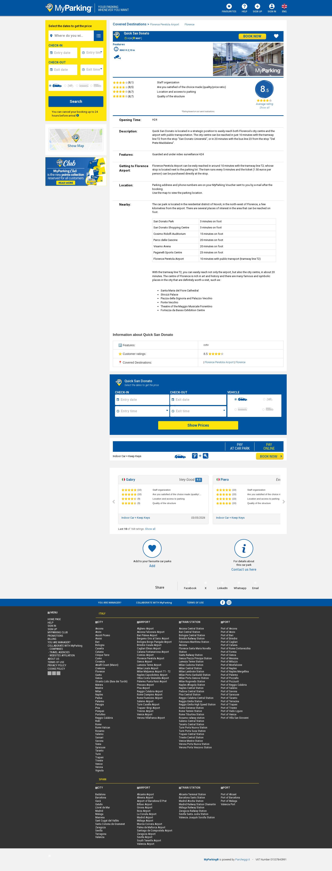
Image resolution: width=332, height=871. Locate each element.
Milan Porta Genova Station (194, 678)
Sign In (272, 11)
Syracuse (100, 747)
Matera (99, 684)
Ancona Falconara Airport (151, 631)
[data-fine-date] (65, 70)
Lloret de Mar (102, 807)
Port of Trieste (229, 707)
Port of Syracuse (230, 694)
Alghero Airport (145, 628)
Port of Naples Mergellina (235, 671)
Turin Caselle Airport (148, 704)
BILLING (52, 638)
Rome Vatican (102, 727)
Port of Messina (229, 658)
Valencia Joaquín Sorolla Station (197, 817)
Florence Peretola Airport (165, 24)
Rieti (97, 721)
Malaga (99, 814)
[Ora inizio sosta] (144, 411)
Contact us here (243, 569)
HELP (244, 8)
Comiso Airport (145, 655)
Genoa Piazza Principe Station (195, 658)
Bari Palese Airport (147, 635)
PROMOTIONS (55, 635)
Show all (150, 528)
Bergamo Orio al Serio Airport (153, 638)
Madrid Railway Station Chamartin (197, 804)
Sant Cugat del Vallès (107, 820)
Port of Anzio (228, 631)
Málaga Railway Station (191, 807)
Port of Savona (229, 691)
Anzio (98, 631)
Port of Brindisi (229, 638)
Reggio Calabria (104, 717)
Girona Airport (144, 807)
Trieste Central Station (191, 737)
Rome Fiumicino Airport (150, 697)
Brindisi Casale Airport (149, 645)
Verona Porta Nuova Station (194, 744)
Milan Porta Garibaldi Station (194, 674)
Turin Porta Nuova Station (193, 727)
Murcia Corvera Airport (149, 824)
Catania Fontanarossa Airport (153, 651)
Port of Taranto (229, 697)
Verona (99, 767)
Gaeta (98, 674)
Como (98, 658)
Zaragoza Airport (146, 833)
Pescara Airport (145, 684)
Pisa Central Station (190, 694)
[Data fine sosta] (200, 399)
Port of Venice (228, 714)
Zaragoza (100, 827)
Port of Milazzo (229, 661)
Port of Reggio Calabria (234, 684)
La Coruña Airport (146, 814)
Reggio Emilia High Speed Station (197, 704)
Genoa (98, 678)
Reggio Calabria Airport (150, 691)
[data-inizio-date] (65, 53)
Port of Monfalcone (231, 664)
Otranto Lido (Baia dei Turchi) (111, 681)
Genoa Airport (144, 661)
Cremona (100, 668)
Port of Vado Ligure (231, 711)
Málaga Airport (145, 820)
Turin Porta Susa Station (192, 730)
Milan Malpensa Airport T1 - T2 (153, 671)
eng (284, 11)
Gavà (98, 800)
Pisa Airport (143, 688)
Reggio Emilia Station (190, 701)
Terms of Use (195, 602)
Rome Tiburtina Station (191, 714)
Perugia (99, 704)
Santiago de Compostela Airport (154, 830)
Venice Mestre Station (191, 740)
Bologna (99, 645)
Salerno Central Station (191, 721)
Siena (98, 744)
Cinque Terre (102, 655)
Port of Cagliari (229, 641)
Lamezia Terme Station (191, 661)
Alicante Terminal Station (192, 794)
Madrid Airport (145, 817)
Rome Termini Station (190, 711)
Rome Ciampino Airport (149, 694)
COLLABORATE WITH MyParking (154, 602)
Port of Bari (227, 635)
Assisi (98, 638)
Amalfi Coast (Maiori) (106, 664)
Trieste (99, 760)
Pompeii (99, 711)
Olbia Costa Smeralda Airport (153, 678)
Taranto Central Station (191, 724)
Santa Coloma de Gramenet (110, 824)
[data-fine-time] (94, 70)
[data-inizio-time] (94, 53)
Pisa (97, 707)
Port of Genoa (228, 655)
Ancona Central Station (191, 628)
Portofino (100, 714)
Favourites (229, 8)
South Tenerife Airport (149, 840)
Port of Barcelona (230, 797)
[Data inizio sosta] (144, 399)
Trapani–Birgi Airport (148, 707)
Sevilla (98, 830)
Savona (99, 740)
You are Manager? (109, 602)
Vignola (99, 770)
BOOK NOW (271, 456)
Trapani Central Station (191, 734)
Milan (98, 691)
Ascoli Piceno (102, 635)
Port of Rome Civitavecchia (235, 648)
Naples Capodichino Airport (152, 674)
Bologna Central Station (192, 635)
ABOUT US (53, 658)
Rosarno (99, 730)
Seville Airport (144, 837)
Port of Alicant (229, 794)
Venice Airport (144, 714)
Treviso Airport (145, 711)
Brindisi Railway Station (192, 638)
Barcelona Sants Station (192, 797)
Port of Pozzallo (230, 678)
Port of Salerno (229, 688)
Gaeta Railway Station (191, 655)
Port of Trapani (229, 704)
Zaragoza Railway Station (193, 810)
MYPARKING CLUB (58, 632)
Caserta (99, 648)
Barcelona (100, 797)
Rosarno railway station (192, 717)
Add (152, 566)
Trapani (99, 757)
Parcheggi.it (242, 859)
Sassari (99, 737)
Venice (98, 763)
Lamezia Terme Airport (149, 664)
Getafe (98, 804)
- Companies (55, 648)
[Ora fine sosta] (200, 411)
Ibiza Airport (144, 810)
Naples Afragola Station (192, 684)
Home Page (54, 619)
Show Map (76, 145)
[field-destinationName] (71, 35)
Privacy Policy (57, 665)
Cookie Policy (56, 668)
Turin (98, 754)
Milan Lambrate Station (191, 671)
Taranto (99, 750)
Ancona (99, 628)
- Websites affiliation (61, 655)
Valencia (99, 837)
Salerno (99, 734)
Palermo (99, 701)
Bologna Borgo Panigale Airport (154, 641)
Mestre (99, 688)
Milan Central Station (190, 668)
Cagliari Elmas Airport (149, 648)
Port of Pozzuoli (230, 681)
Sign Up (257, 8)
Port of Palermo (229, 674)
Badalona (100, 794)
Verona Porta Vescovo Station (195, 747)
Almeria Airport (145, 797)
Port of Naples (229, 668)
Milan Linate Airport (147, 668)
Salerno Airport (145, 701)
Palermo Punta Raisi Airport (152, 681)
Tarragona (100, 833)
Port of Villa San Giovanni (235, 717)
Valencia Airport (145, 843)
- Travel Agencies (59, 652)
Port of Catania (229, 645)
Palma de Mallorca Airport (151, 827)
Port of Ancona (229, 628)
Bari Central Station (189, 631)
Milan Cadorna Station (191, 664)
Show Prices (198, 425)
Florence (190, 24)
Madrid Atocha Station (191, 800)
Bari (97, 641)
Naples (99, 694)
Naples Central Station (191, 688)
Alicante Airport (145, 794)
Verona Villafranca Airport (151, 717)
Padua (98, 697)
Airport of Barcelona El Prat (152, 800)
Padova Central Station (191, 691)
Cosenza (100, 661)
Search (76, 101)
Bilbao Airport (144, 804)
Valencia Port (228, 804)
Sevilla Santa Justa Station (193, 814)
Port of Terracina (230, 701)
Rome (98, 724)
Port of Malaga (229, 800)
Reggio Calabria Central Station (196, 697)
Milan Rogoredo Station (192, 681)
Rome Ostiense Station (191, 707)
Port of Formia (229, 651)
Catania (99, 651)
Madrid (99, 810)
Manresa (100, 817)
